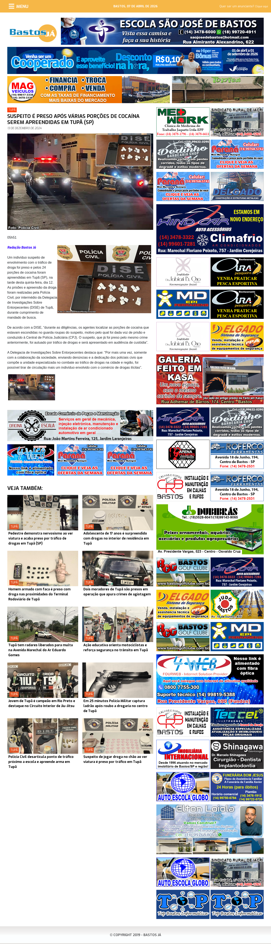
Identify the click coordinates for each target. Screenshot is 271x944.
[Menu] (18, 6)
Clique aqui (261, 6)
